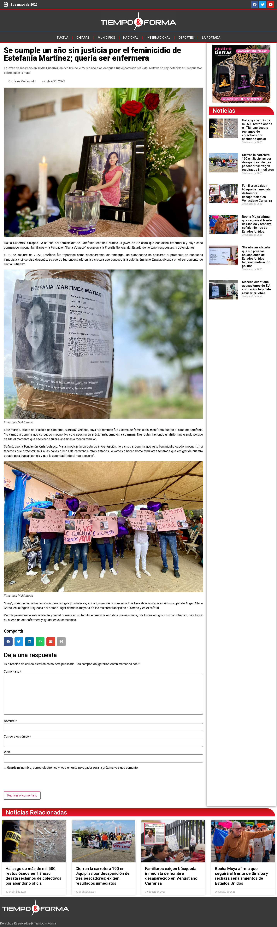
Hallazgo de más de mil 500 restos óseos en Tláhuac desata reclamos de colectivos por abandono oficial (257, 130)
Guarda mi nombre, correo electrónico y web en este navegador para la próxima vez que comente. (72, 767)
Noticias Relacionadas (36, 812)
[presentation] (33, 782)
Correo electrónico (17, 736)
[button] (8, 641)
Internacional (158, 37)
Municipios (106, 37)
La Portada (211, 37)
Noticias (224, 110)
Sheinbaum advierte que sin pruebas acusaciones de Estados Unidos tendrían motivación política (256, 257)
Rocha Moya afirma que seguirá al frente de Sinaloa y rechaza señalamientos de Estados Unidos (257, 224)
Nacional (130, 37)
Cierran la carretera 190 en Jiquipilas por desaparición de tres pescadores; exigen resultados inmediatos (258, 162)
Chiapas (83, 37)
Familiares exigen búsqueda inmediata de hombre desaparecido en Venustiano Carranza (171, 876)
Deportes (186, 37)
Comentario (12, 671)
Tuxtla (62, 37)
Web (7, 752)
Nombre (10, 721)
